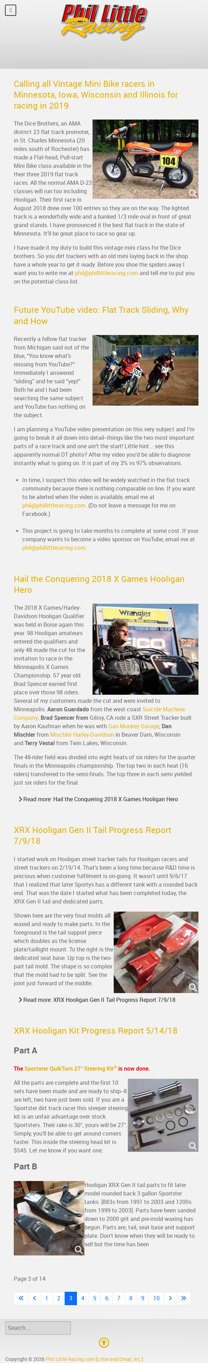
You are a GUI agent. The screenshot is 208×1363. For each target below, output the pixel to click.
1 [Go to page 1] (46, 1298)
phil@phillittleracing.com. (54, 505)
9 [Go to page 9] (142, 1298)
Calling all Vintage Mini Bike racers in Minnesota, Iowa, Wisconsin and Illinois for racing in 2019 (96, 95)
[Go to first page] (21, 1298)
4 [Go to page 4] (82, 1298)
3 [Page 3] (70, 1298)
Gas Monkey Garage (133, 726)
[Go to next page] (170, 1298)
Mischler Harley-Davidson (82, 734)
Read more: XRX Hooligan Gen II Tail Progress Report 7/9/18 (97, 1000)
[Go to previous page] (34, 1298)
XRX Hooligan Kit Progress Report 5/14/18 (96, 1031)
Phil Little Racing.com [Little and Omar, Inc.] (94, 1359)
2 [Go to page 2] (58, 1298)
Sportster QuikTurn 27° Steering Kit (70, 1068)
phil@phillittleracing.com (106, 273)
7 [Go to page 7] (118, 1298)
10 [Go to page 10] (156, 1298)
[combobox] (38, 1328)
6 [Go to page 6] (106, 1298)
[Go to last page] (183, 1298)
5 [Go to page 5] (94, 1298)
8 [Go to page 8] (130, 1298)
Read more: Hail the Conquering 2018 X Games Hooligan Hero (98, 799)
